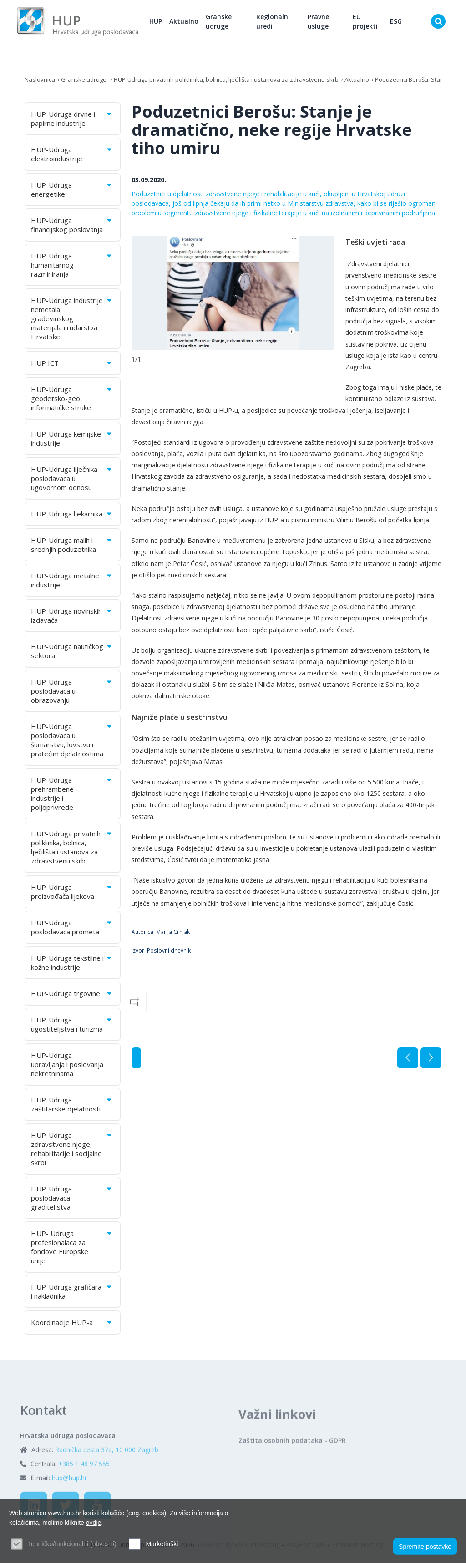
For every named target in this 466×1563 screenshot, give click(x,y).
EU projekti (369, 23)
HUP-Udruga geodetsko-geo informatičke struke (72, 402)
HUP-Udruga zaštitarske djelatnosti (72, 1108)
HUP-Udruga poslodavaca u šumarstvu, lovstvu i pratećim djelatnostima (72, 743)
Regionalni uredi (282, 23)
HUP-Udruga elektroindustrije (72, 158)
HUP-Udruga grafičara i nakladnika (72, 1295)
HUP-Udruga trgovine (72, 997)
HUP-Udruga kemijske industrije (72, 442)
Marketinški (162, 1544)
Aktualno (196, 23)
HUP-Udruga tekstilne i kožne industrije (72, 966)
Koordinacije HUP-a (72, 1325)
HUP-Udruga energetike (72, 193)
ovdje (93, 1522)
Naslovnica (41, 83)
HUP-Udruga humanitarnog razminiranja (72, 268)
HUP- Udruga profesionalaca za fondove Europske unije (72, 1250)
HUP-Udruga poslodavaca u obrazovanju (72, 694)
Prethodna (407, 1061)
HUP (168, 23)
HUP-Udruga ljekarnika (72, 517)
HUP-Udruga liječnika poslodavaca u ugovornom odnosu (72, 482)
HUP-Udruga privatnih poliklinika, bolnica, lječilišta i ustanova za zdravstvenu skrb (236, 83)
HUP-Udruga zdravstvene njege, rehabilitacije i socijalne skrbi (72, 1152)
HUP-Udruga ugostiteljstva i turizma (72, 1028)
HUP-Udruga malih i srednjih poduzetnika (72, 548)
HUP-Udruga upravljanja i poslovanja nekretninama (67, 1068)
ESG (398, 23)
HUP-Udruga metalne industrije (72, 584)
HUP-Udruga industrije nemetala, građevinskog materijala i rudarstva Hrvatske (72, 322)
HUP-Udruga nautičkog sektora (72, 654)
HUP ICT (72, 366)
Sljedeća (430, 1061)
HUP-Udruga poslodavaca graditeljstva (72, 1201)
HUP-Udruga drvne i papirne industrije (72, 122)
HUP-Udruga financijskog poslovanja (72, 228)
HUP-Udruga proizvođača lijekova (72, 895)
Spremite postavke (425, 1545)
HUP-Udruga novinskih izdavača (72, 619)
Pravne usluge (325, 23)
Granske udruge (231, 23)
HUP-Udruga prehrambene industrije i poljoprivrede (72, 797)
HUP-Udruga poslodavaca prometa (72, 931)
